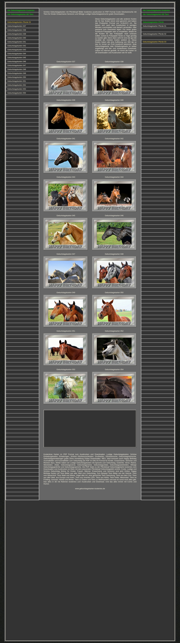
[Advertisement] (68, 37)
